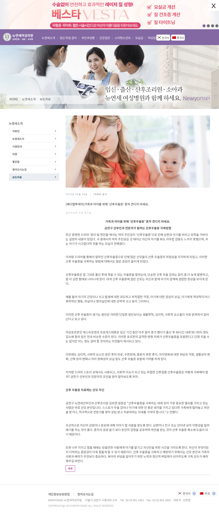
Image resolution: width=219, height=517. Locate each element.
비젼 (14, 154)
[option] (109, 14)
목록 (70, 468)
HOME (13, 99)
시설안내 (17, 146)
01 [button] (204, 25)
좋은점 (15, 162)
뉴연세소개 (29, 99)
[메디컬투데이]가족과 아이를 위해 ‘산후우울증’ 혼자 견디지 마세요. (107, 204)
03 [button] (212, 25)
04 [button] (216, 25)
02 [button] (208, 25)
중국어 (180, 37)
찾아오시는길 (19, 169)
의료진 (15, 131)
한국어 (165, 37)
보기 (100, 194)
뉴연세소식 (18, 138)
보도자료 (45, 99)
